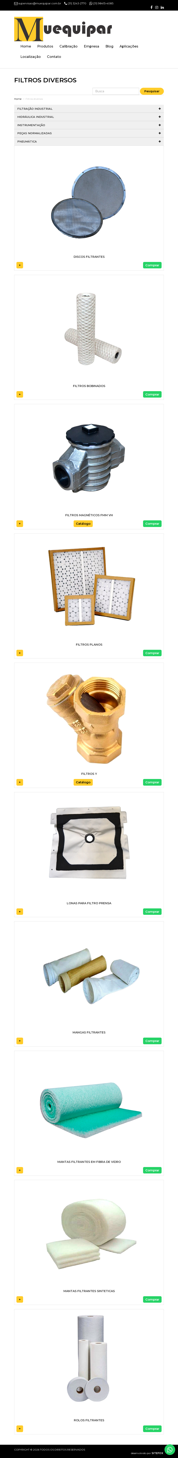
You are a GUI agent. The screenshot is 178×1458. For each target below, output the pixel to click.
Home (25, 46)
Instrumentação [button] (89, 125)
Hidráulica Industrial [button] (89, 116)
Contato (54, 57)
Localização (30, 57)
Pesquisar (151, 91)
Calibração (68, 46)
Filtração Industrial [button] (89, 108)
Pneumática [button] (89, 141)
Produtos (45, 46)
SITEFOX (157, 1453)
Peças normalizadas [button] (89, 133)
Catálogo (83, 524)
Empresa (91, 46)
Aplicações (129, 46)
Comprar (152, 265)
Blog (109, 46)
